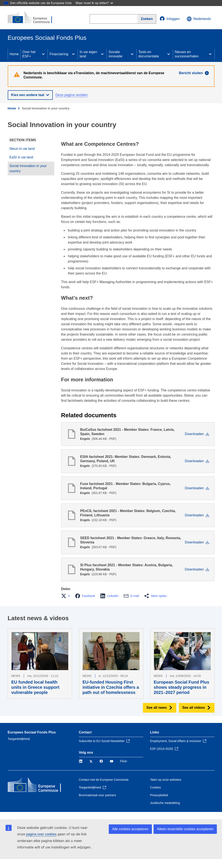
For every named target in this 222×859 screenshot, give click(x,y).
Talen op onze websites (165, 779)
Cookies (155, 787)
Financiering (59, 54)
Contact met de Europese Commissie (104, 779)
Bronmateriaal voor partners (97, 795)
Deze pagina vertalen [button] (71, 95)
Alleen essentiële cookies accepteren (185, 829)
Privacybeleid (159, 795)
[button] (66, 595)
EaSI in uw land (21, 157)
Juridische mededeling (165, 803)
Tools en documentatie (148, 54)
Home (14, 54)
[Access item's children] (43, 54)
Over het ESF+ (28, 54)
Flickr (123, 761)
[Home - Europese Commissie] (34, 17)
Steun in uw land (22, 148)
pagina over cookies (41, 834)
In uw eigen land (88, 54)
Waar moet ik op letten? (94, 3)
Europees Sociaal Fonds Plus (32, 732)
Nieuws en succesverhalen (187, 54)
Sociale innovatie (115, 54)
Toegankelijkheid (19, 739)
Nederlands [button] (199, 18)
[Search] (146, 19)
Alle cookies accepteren (130, 829)
